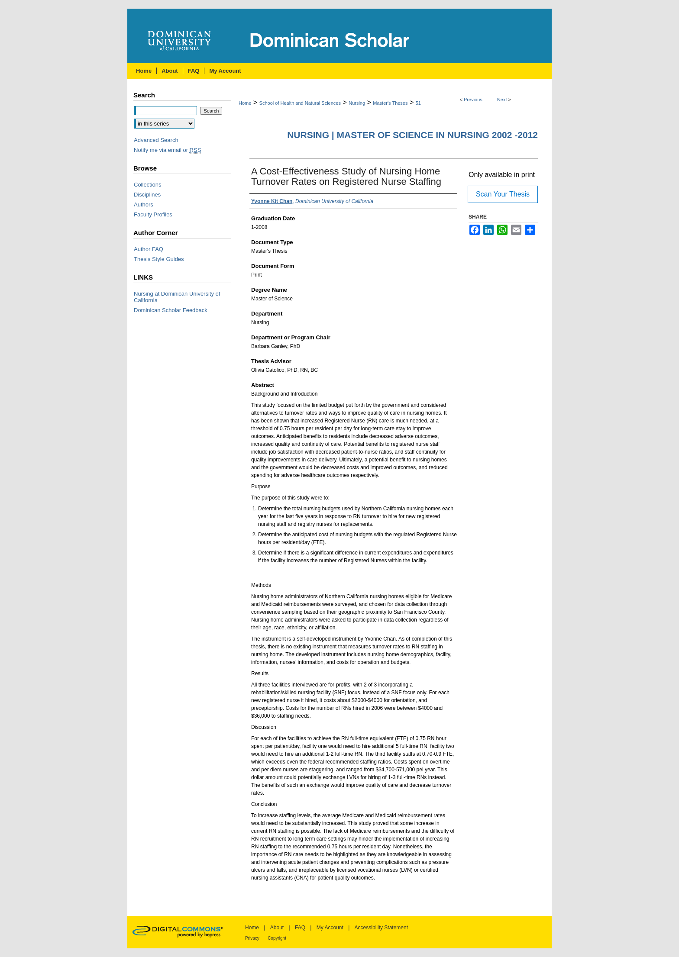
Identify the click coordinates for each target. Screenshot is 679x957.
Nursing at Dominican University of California (177, 296)
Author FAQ (148, 249)
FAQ (300, 928)
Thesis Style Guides (159, 259)
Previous (473, 99)
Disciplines (147, 194)
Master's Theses (390, 103)
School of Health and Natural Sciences (300, 103)
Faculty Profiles (153, 214)
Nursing (357, 103)
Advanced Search (156, 140)
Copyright (277, 938)
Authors (143, 204)
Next (502, 99)
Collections (148, 184)
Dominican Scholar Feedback (170, 310)
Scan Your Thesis (503, 194)
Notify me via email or (167, 150)
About (277, 928)
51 (418, 103)
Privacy (252, 938)
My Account (330, 928)
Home (245, 103)
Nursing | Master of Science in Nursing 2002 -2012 (412, 135)
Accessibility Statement (381, 928)
